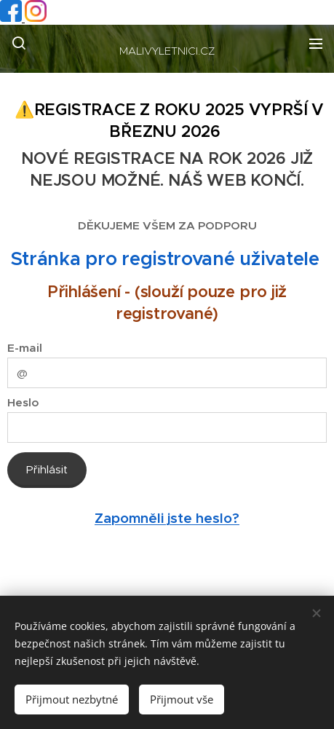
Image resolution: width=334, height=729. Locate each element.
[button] (19, 43)
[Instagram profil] (36, 18)
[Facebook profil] (12, 18)
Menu (315, 43)
